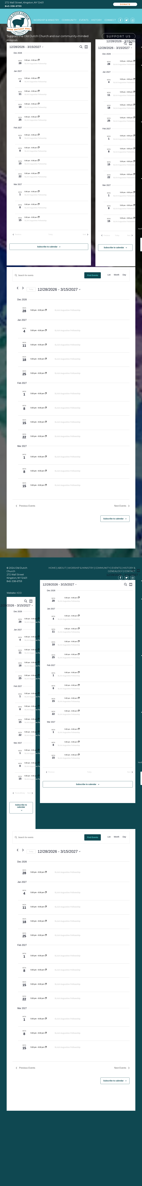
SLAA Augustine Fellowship (36, 64)
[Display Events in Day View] (124, 274)
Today (31, 289)
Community (69, 20)
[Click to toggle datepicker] (26, 47)
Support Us (118, 36)
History (96, 20)
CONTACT (129, 571)
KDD (19, 593)
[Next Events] (85, 234)
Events (83, 20)
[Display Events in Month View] (116, 274)
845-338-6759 (13, 6)
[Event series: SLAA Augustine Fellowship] (39, 60)
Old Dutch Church (19, 23)
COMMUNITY (102, 568)
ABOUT (62, 568)
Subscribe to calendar (47, 247)
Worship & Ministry (46, 20)
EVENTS (116, 568)
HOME (52, 568)
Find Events (92, 275)
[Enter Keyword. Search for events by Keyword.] (48, 275)
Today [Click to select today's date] (50, 234)
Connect (110, 20)
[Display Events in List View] (109, 274)
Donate (125, 4)
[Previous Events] (17, 234)
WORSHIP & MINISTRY (80, 568)
